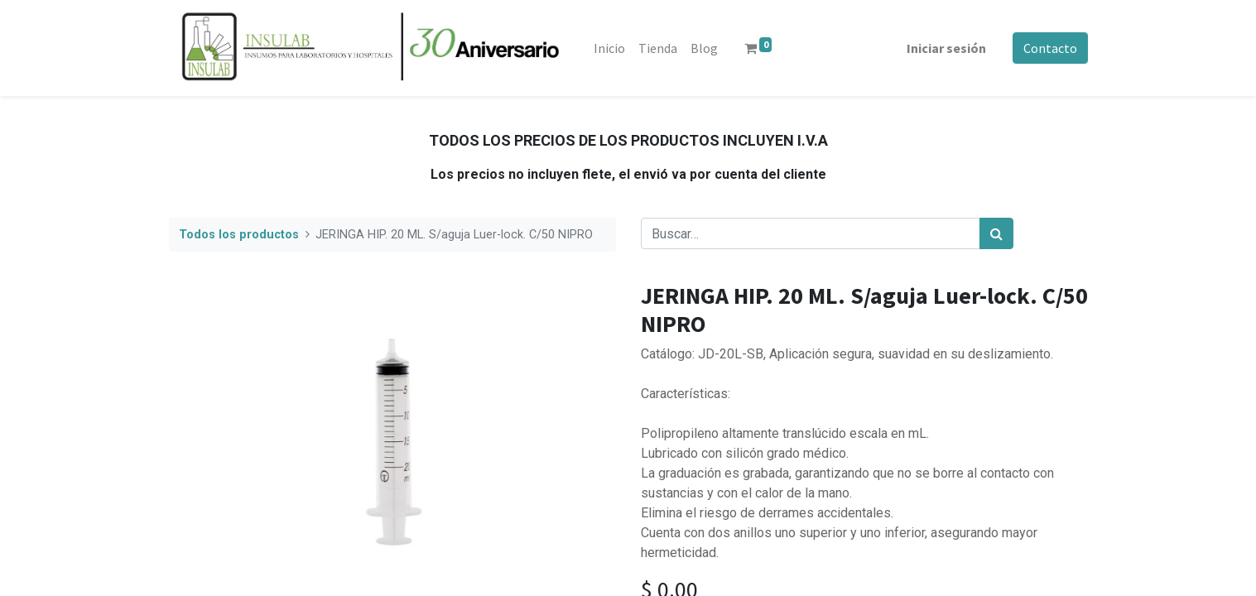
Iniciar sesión (946, 48)
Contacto (1050, 48)
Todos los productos (239, 235)
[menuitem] (609, 48)
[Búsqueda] (996, 233)
